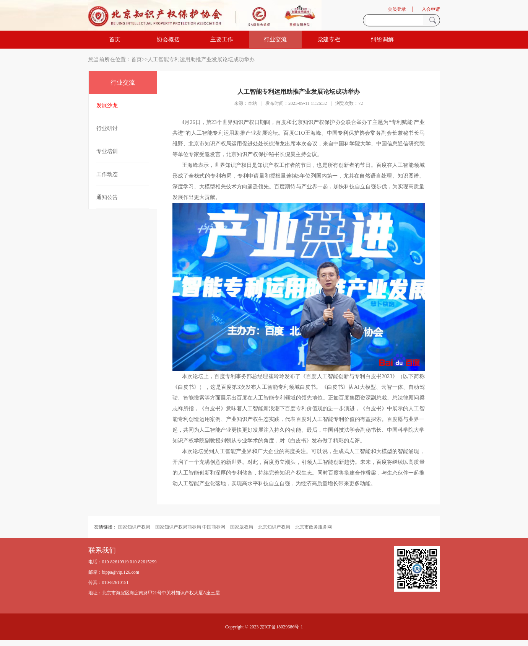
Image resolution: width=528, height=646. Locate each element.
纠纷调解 (382, 39)
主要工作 (221, 39)
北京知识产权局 (274, 527)
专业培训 (107, 151)
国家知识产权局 (134, 527)
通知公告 (107, 197)
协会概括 (168, 39)
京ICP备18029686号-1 (281, 627)
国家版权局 (241, 527)
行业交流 (275, 39)
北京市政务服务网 (313, 527)
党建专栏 (328, 39)
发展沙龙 (107, 105)
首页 (114, 39)
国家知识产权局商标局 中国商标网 (190, 527)
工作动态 (107, 174)
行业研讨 (107, 128)
